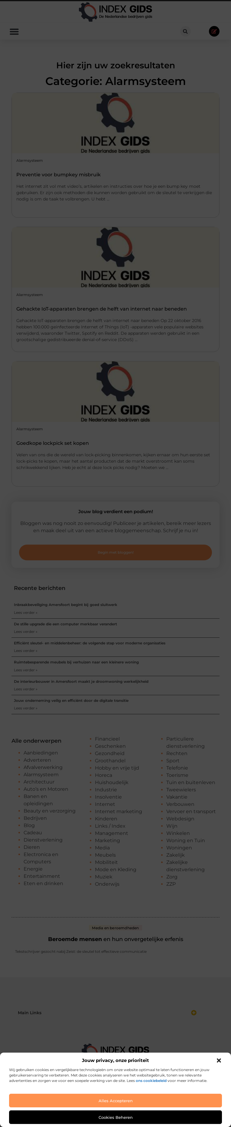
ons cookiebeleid (151, 1080)
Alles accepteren (116, 1100)
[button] (219, 1060)
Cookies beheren (116, 1117)
